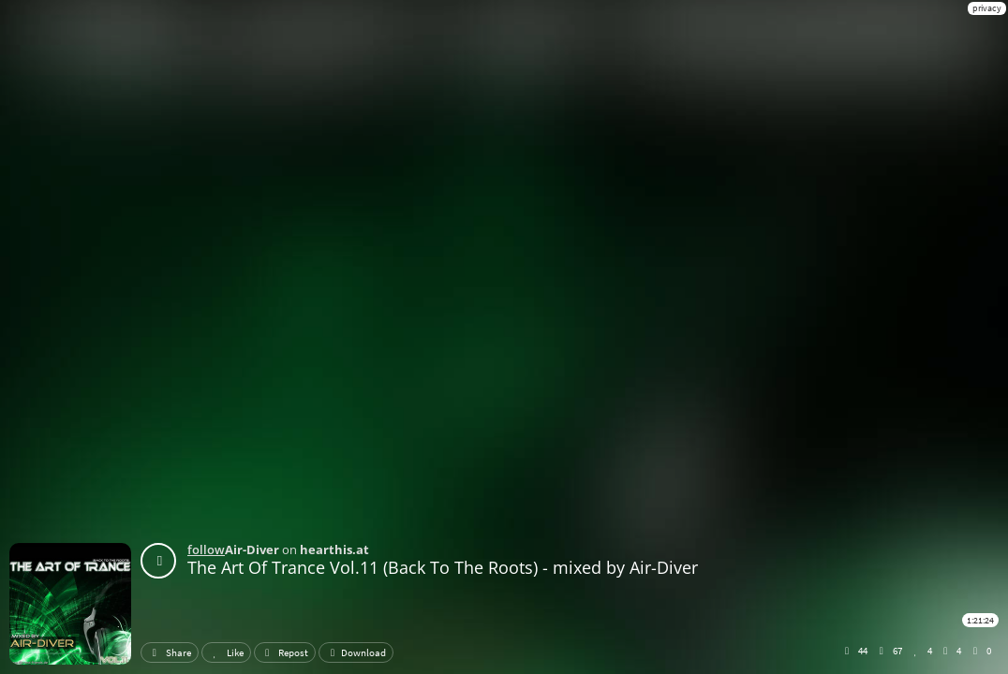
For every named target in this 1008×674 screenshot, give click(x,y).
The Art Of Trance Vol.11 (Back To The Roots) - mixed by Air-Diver (442, 567)
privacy (986, 8)
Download (356, 652)
